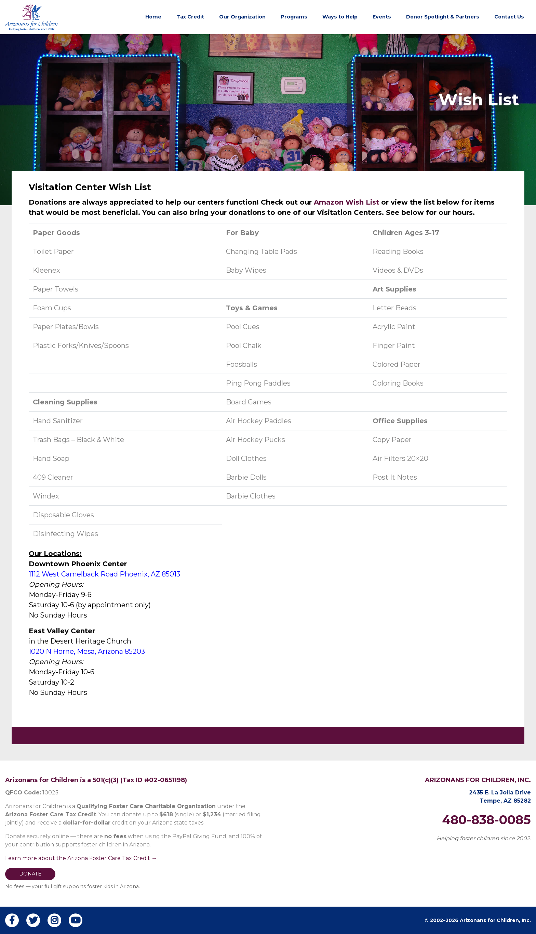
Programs (294, 17)
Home (153, 17)
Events (382, 17)
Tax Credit (190, 17)
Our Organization (242, 17)
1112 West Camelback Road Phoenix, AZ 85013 (104, 574)
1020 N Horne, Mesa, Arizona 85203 (87, 651)
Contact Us (509, 17)
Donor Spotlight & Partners (442, 17)
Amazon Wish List (347, 202)
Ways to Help (340, 17)
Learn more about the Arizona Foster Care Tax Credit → (81, 858)
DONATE (30, 874)
